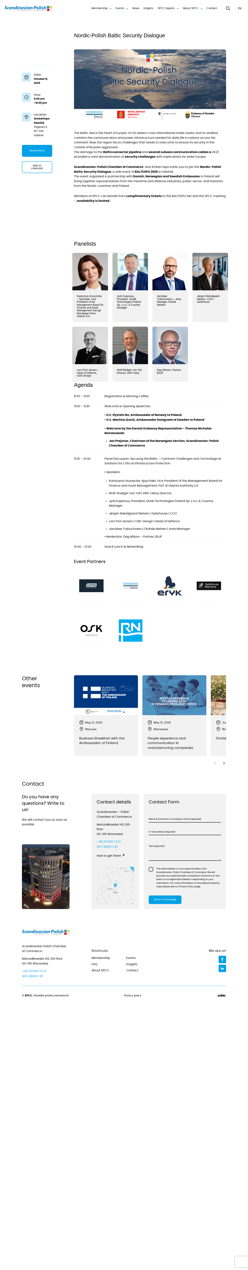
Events (122, 8)
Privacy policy (132, 995)
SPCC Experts (168, 8)
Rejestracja (37, 150)
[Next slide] (224, 763)
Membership (101, 8)
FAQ (94, 964)
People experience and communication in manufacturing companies (170, 743)
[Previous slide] (215, 763)
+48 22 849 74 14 (109, 841)
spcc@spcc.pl (107, 846)
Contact (212, 8)
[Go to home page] (46, 933)
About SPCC (192, 8)
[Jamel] (221, 995)
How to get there (109, 855)
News (135, 8)
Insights (148, 8)
